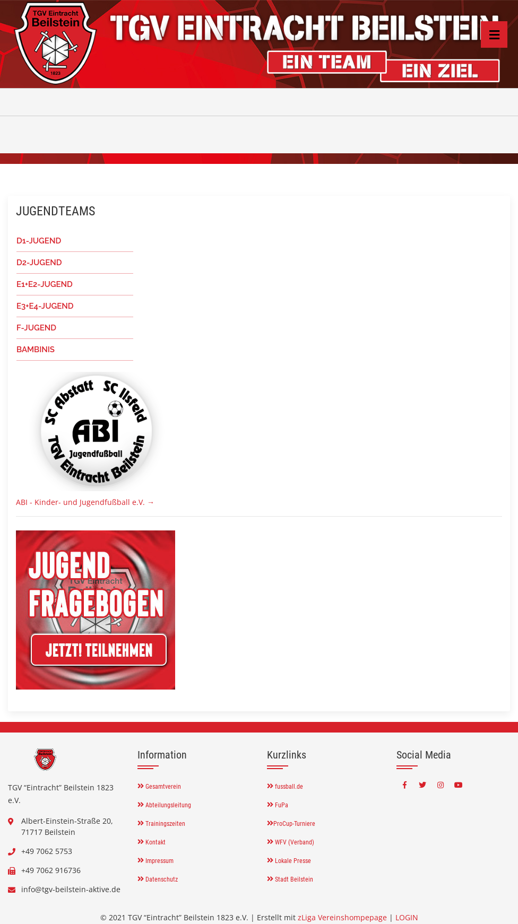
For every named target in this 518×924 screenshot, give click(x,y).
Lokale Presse (289, 861)
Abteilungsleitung (164, 805)
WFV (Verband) (290, 842)
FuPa (277, 805)
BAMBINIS (35, 349)
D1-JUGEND (38, 241)
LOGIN (406, 917)
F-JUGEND (36, 328)
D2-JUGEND (39, 262)
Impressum (155, 861)
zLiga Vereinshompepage (342, 917)
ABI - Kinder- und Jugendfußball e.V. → (85, 502)
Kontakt (151, 842)
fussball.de (285, 786)
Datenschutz (157, 879)
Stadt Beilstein (290, 879)
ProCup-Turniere (291, 823)
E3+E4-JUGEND (45, 306)
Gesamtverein (159, 786)
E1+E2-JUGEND (44, 284)
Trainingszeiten (161, 823)
